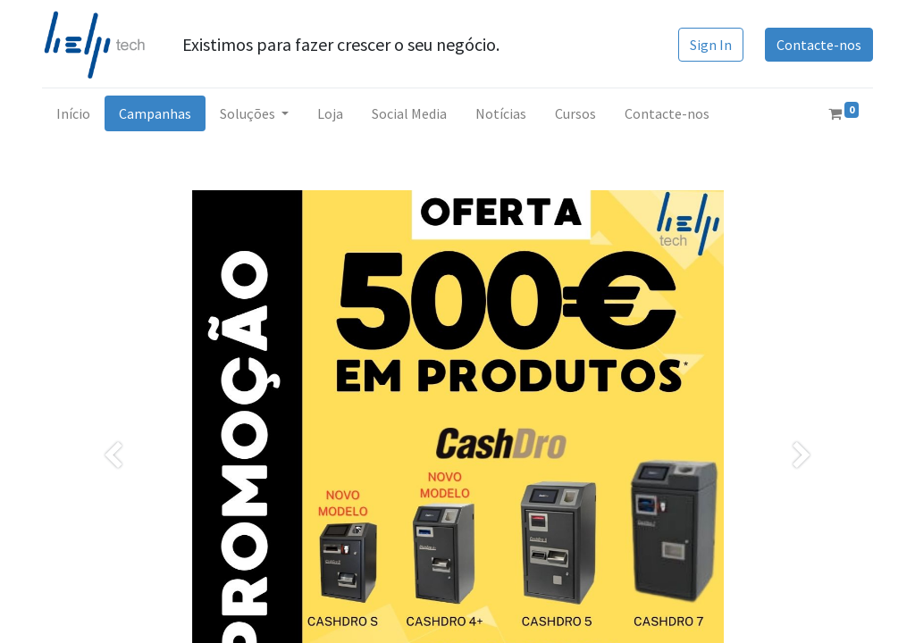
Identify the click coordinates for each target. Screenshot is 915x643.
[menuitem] (73, 113)
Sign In (711, 45)
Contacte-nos (818, 45)
